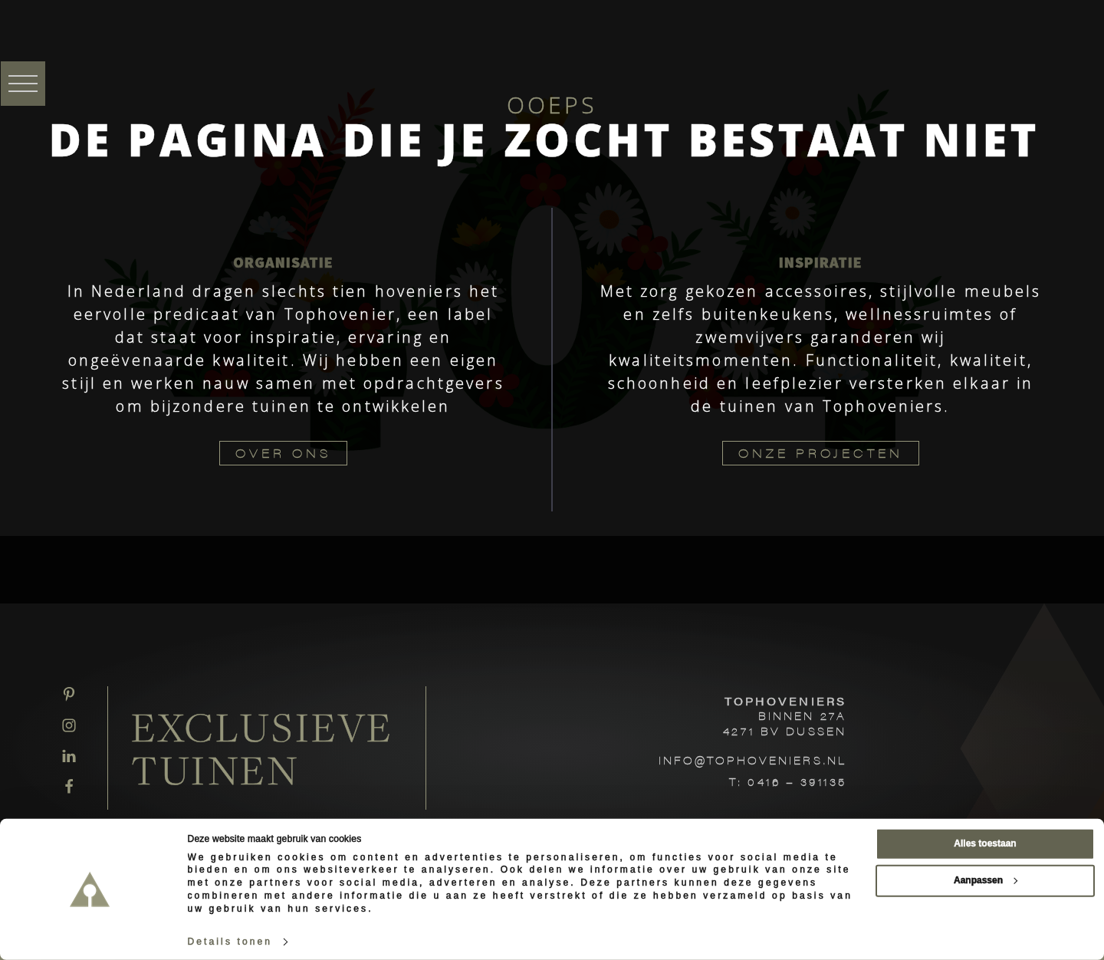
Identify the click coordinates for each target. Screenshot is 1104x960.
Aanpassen (985, 880)
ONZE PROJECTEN (820, 453)
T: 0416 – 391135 (787, 781)
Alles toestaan (985, 843)
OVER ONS (283, 453)
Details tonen (230, 941)
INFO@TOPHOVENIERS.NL (752, 760)
